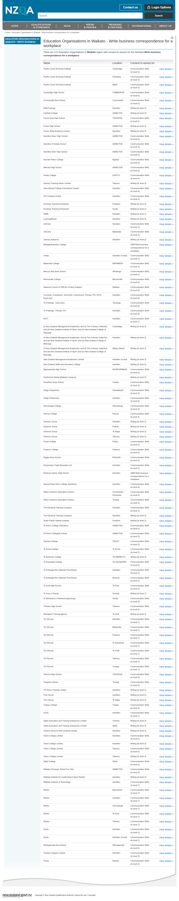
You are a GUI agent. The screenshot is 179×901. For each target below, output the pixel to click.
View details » (166, 69)
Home (7, 32)
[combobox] (107, 18)
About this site (81, 895)
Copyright (92, 895)
